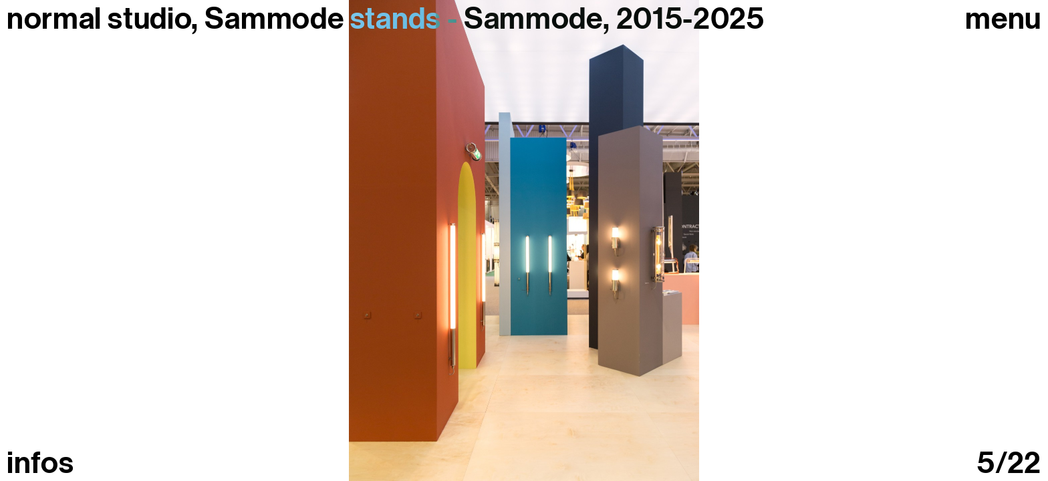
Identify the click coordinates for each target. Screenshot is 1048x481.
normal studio (99, 19)
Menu (1003, 19)
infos (40, 463)
